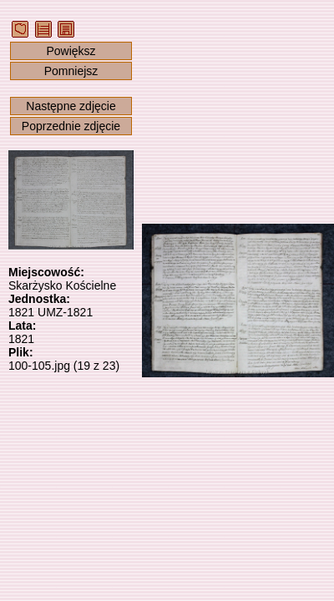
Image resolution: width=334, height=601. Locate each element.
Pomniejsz (71, 71)
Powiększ (70, 51)
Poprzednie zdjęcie (71, 126)
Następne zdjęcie (70, 106)
